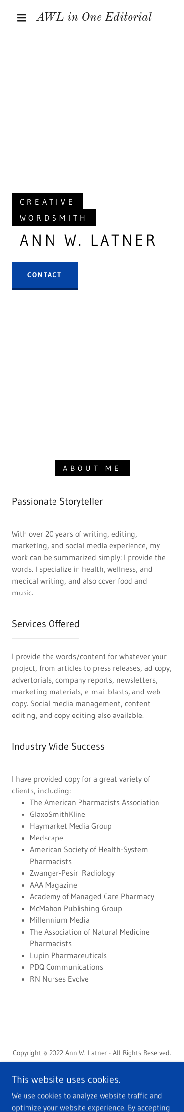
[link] (93, 18)
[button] (21, 17)
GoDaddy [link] (110, 1087)
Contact (44, 275)
